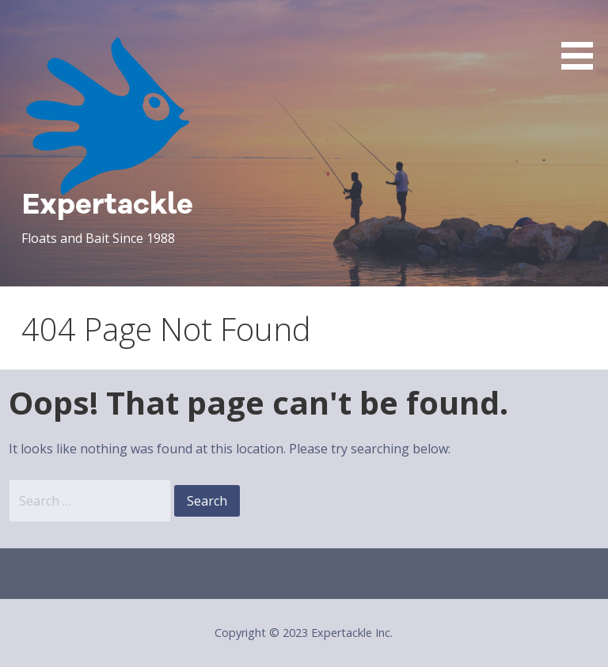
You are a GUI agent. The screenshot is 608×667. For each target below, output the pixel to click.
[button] (582, 37)
